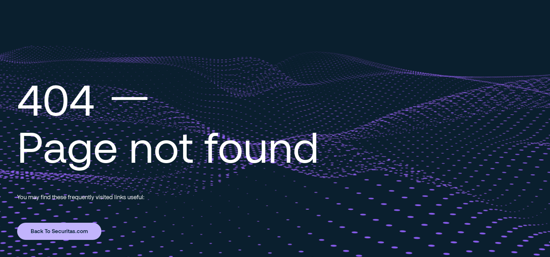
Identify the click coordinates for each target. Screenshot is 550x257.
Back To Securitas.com (59, 231)
